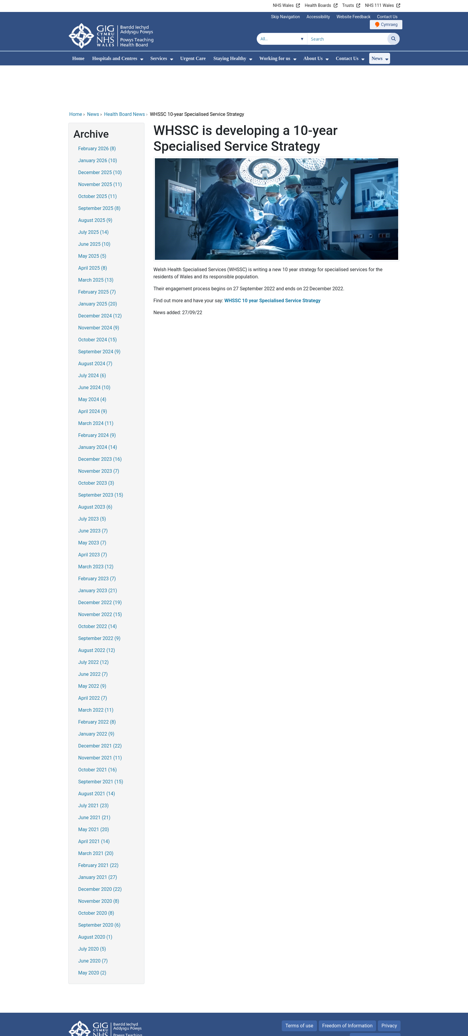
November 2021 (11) (100, 717)
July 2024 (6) (92, 335)
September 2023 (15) (100, 454)
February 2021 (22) (98, 825)
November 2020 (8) (98, 860)
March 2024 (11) (95, 383)
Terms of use (299, 985)
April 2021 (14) (94, 801)
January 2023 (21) (97, 550)
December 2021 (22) (100, 705)
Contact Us (387, 16)
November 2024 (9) (98, 287)
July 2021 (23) (93, 765)
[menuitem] (141, 59)
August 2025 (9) (95, 179)
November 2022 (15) (100, 574)
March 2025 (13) (95, 239)
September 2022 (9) (99, 598)
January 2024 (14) (97, 406)
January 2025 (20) (97, 263)
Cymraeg (389, 24)
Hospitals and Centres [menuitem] (114, 58)
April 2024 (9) (92, 371)
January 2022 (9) (96, 693)
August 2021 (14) (96, 753)
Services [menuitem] (158, 58)
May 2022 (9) (92, 645)
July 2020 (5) (92, 908)
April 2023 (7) (92, 514)
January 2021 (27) (97, 836)
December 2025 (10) (100, 132)
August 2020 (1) (95, 896)
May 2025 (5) (92, 215)
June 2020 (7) (93, 920)
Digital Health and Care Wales (362, 1028)
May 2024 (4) (92, 359)
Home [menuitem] (78, 58)
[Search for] (347, 39)
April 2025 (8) (92, 227)
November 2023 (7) (98, 430)
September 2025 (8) (99, 168)
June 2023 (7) (93, 490)
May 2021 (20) (93, 789)
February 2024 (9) (97, 394)
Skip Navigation (285, 16)
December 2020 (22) (100, 848)
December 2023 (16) (100, 418)
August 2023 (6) (95, 466)
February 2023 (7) (97, 538)
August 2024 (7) (95, 323)
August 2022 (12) (96, 610)
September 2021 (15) (100, 741)
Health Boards (318, 5)
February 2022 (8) (97, 681)
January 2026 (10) (97, 120)
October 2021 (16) (97, 729)
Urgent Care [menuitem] (193, 58)
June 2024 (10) (94, 347)
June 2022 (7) (93, 633)
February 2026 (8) (97, 108)
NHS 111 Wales (379, 5)
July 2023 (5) (92, 478)
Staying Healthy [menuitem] (229, 58)
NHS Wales (283, 5)
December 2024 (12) (100, 275)
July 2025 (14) (93, 191)
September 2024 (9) (99, 311)
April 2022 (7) (92, 657)
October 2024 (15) (97, 299)
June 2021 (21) (94, 777)
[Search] (393, 39)
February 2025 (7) (97, 251)
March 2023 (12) (95, 526)
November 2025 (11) (100, 144)
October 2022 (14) (97, 586)
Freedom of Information (347, 985)
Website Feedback (353, 16)
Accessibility (318, 16)
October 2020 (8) (96, 872)
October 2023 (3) (96, 442)
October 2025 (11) (97, 156)
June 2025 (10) (94, 203)
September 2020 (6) (99, 884)
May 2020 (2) (92, 932)
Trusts (348, 5)
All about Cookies (371, 997)
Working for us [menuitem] (274, 58)
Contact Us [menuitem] (347, 58)
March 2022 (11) (95, 669)
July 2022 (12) (93, 621)
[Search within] (282, 39)
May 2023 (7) (92, 502)
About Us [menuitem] (313, 58)
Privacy (389, 985)
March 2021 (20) (95, 813)
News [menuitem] (377, 58)
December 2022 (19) (100, 562)
